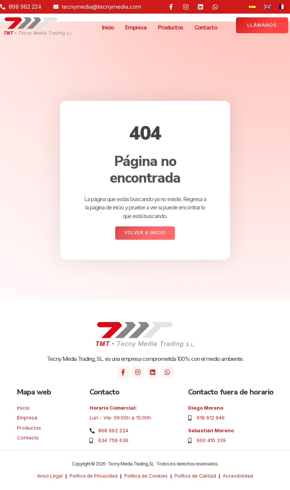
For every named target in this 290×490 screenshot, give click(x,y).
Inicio (108, 27)
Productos (170, 27)
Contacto (205, 27)
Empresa (136, 27)
